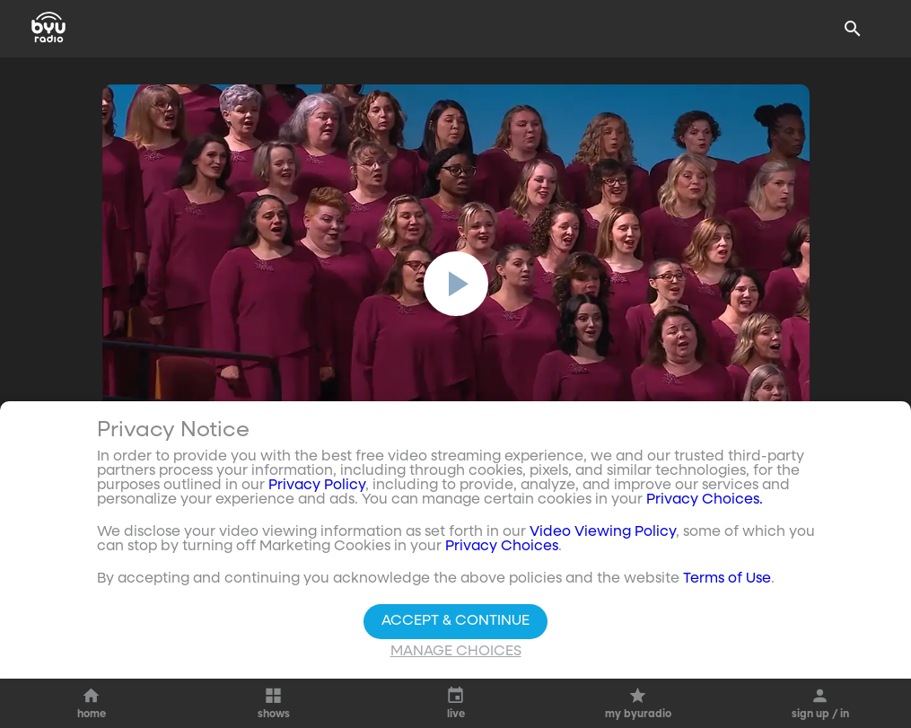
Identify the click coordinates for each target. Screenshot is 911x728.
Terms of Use (727, 579)
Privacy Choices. (704, 500)
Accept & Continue (455, 621)
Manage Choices (455, 652)
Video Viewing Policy (603, 532)
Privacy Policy (316, 485)
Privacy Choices (501, 546)
